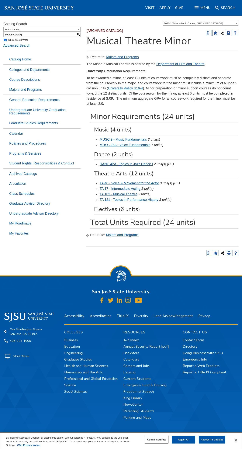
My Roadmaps (20, 223)
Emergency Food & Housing (145, 385)
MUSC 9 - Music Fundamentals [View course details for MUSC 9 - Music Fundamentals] (123, 139)
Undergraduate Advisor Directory (34, 213)
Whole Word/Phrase (18, 40)
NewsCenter (133, 404)
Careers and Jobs (136, 366)
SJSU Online (21, 356)
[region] (150, 7)
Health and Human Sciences (86, 366)
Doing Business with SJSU (203, 353)
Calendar (16, 133)
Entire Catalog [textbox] (12, 29)
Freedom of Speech (138, 391)
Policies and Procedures (27, 143)
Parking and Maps (137, 417)
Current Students (137, 378)
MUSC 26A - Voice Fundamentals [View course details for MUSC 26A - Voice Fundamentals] (125, 145)
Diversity (141, 316)
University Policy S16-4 (125, 88)
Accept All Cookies (212, 439)
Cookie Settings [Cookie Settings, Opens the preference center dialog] (156, 439)
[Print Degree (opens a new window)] (209, 33)
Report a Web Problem (201, 366)
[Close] (236, 440)
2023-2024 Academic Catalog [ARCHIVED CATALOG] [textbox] (193, 23)
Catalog (129, 372)
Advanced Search (16, 45)
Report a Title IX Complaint (204, 372)
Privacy (204, 316)
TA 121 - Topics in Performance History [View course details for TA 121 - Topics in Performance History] (129, 200)
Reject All (183, 439)
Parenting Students (138, 411)
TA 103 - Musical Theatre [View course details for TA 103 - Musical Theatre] (118, 194)
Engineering (73, 353)
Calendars (131, 359)
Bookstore (131, 353)
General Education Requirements (34, 100)
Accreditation (100, 316)
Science (70, 385)
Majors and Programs (25, 90)
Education (72, 346)
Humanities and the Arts (83, 372)
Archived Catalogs (23, 174)
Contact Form (193, 340)
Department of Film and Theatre (180, 64)
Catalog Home (20, 59)
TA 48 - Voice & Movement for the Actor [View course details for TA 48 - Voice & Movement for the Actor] (129, 183)
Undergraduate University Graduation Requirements (37, 111)
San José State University (39, 8)
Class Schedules (22, 194)
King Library (132, 398)
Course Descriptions (24, 79)
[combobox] (200, 23)
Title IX (123, 316)
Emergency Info (195, 359)
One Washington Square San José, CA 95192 (26, 331)
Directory (190, 346)
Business (71, 340)
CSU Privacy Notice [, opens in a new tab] (28, 445)
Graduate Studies (78, 359)
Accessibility (74, 316)
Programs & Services (25, 153)
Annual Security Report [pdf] (146, 346)
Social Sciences (75, 391)
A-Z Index (131, 340)
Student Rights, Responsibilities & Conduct (41, 163)
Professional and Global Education (91, 378)
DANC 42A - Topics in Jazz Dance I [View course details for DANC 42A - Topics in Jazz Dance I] (126, 164)
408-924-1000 (20, 341)
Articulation (17, 183)
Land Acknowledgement (173, 316)
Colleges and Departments (29, 70)
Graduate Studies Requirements (33, 123)
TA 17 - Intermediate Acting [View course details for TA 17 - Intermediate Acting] (120, 189)
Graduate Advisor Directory (29, 203)
